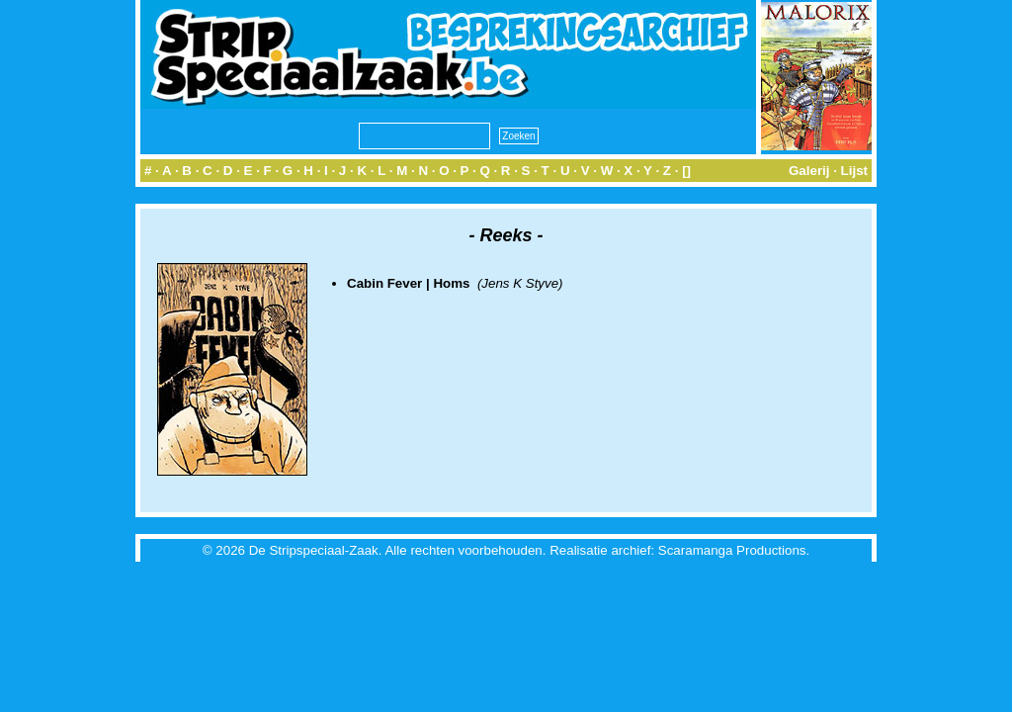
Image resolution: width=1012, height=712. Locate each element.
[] (686, 170)
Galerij (809, 170)
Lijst (854, 170)
